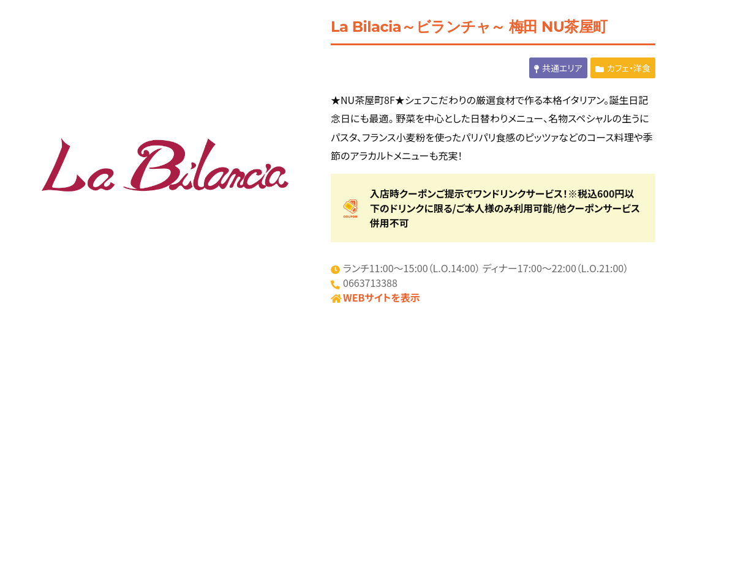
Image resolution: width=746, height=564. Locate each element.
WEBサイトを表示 (381, 297)
